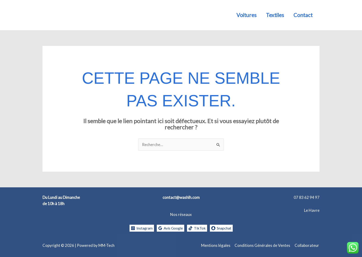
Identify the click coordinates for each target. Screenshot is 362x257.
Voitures (243, 15)
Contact (302, 15)
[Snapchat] (223, 228)
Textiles (273, 15)
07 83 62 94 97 (307, 197)
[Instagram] (140, 228)
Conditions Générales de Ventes (263, 245)
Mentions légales (217, 245)
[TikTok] (198, 228)
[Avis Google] (170, 228)
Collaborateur (307, 245)
